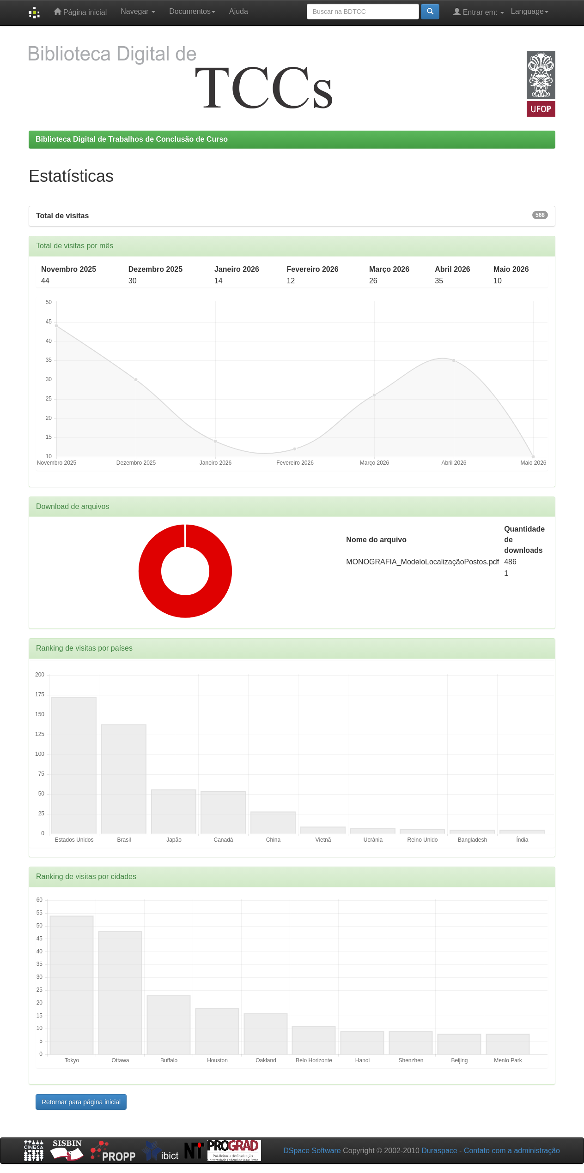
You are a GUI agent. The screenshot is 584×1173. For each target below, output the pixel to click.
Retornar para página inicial (81, 1102)
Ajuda (238, 11)
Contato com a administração (512, 1151)
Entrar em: (478, 11)
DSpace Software (312, 1151)
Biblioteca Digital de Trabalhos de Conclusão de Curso (132, 139)
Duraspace (439, 1151)
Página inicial (80, 11)
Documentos (192, 11)
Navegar (138, 11)
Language (529, 11)
